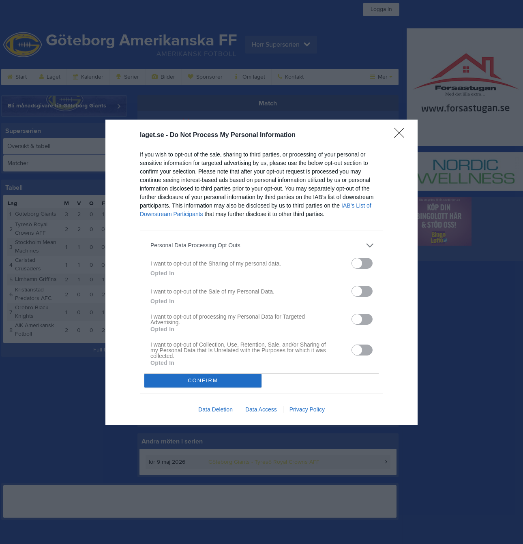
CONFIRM (203, 380)
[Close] (401, 135)
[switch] (362, 263)
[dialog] (261, 272)
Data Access (261, 409)
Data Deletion (215, 409)
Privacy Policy (307, 409)
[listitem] (261, 245)
